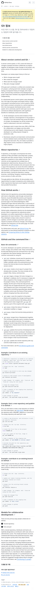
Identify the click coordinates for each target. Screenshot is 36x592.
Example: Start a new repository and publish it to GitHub (18, 404)
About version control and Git (15, 59)
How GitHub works (10, 190)
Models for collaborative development (12, 513)
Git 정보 (17, 6)
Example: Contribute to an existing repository (14, 354)
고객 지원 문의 (5, 575)
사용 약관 (14, 584)
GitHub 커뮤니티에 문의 (8, 572)
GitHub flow (14, 225)
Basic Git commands (9, 245)
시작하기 (6, 6)
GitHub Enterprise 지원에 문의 (22, 18)
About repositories (10, 149)
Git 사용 (12, 6)
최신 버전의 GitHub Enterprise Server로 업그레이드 (15, 16)
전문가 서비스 (10, 586)
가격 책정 (3, 586)
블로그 (16, 586)
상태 (28, 584)
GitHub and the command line (15, 239)
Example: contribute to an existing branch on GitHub (17, 460)
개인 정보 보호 (21, 584)
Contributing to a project (24, 559)
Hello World (20, 410)
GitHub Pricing (24, 228)
